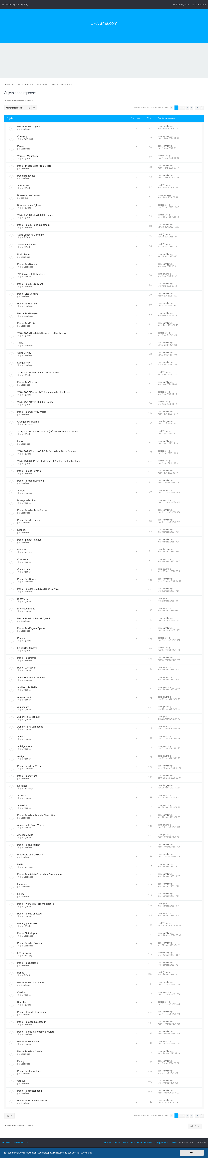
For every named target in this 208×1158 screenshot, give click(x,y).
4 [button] (187, 107)
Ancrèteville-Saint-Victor (30, 825)
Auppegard (23, 707)
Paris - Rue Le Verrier (28, 844)
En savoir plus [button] (84, 1152)
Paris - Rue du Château (29, 913)
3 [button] (183, 107)
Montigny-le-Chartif (28, 923)
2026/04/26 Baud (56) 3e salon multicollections (42, 333)
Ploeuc (21, 146)
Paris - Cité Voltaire (27, 293)
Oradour (21, 992)
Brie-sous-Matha (26, 608)
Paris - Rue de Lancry (28, 520)
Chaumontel (23, 569)
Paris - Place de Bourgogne (32, 1012)
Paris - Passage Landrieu (30, 480)
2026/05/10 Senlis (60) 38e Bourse (35, 215)
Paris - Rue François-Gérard (32, 1100)
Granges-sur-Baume (28, 421)
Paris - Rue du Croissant (30, 283)
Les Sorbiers (24, 953)
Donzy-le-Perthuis (27, 500)
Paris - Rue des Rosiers (29, 943)
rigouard (27, 277)
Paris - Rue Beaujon (27, 313)
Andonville (23, 185)
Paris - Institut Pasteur (29, 539)
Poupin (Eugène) (26, 175)
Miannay (21, 529)
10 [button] (197, 107)
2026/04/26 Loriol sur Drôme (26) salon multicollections (47, 431)
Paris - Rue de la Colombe (31, 982)
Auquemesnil (24, 697)
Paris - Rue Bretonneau (29, 1090)
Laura (20, 441)
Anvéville (22, 805)
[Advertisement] (104, 64)
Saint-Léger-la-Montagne (30, 234)
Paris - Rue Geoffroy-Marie (31, 411)
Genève (21, 1080)
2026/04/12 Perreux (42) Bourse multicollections (43, 392)
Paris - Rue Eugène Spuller (31, 628)
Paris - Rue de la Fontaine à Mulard (35, 1031)
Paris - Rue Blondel (27, 264)
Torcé (20, 342)
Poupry (21, 638)
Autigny (21, 490)
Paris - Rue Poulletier (28, 1041)
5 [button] (191, 107)
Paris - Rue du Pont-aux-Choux (33, 224)
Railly (20, 864)
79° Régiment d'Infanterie (31, 274)
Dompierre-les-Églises (29, 205)
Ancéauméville (25, 834)
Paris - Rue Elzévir (26, 323)
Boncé (20, 972)
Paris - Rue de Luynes (28, 126)
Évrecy (20, 1061)
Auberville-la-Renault (28, 716)
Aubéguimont (24, 746)
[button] (171, 107)
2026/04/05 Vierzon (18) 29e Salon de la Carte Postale (46, 451)
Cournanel (22, 559)
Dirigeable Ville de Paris (30, 854)
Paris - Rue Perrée (26, 657)
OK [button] (191, 1153)
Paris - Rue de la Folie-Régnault (34, 618)
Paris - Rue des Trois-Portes (32, 510)
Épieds (20, 893)
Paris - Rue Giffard (27, 775)
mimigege (28, 139)
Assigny (21, 756)
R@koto (27, 158)
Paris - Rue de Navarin (29, 470)
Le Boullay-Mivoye (27, 648)
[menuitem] (24, 4)
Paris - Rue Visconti (27, 382)
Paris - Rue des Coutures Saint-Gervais (37, 588)
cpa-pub (24, 198)
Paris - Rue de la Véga (29, 766)
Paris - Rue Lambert (27, 303)
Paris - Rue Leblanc (27, 962)
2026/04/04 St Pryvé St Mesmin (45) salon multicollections (48, 461)
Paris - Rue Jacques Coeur (31, 1021)
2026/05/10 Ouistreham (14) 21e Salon (38, 372)
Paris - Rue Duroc (26, 579)
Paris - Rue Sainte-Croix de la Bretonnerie (39, 874)
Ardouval (22, 795)
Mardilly (21, 549)
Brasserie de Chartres (28, 195)
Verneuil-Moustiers (27, 156)
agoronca (28, 493)
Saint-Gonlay (24, 352)
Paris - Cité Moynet (27, 933)
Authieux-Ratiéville (27, 687)
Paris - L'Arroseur (26, 667)
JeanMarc (25, 129)
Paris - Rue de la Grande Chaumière (36, 815)
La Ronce (22, 785)
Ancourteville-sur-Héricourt (32, 677)
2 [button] (180, 107)
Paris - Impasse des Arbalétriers (34, 165)
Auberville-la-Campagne (30, 726)
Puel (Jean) (23, 254)
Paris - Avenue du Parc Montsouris (35, 903)
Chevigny (22, 136)
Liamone (22, 884)
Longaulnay (23, 362)
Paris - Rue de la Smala (29, 1051)
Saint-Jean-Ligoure (27, 244)
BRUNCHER (23, 598)
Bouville (21, 1002)
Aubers (21, 736)
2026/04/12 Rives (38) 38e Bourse (35, 402)
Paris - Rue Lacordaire (29, 1071)
